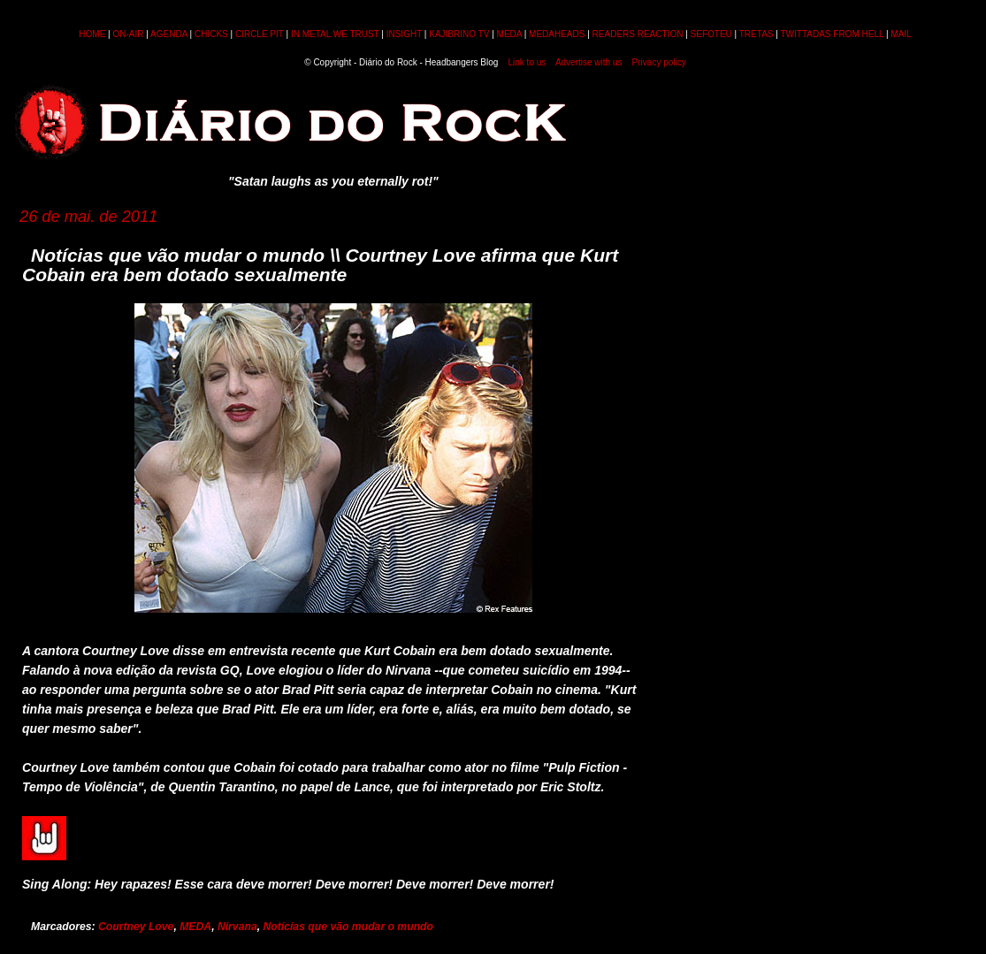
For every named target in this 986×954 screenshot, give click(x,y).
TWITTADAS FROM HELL (831, 34)
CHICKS (211, 34)
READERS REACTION (638, 34)
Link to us (527, 62)
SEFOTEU (711, 34)
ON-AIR (128, 34)
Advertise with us (589, 62)
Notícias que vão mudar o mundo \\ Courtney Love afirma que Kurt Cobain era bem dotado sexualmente (320, 265)
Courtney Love (135, 926)
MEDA (509, 34)
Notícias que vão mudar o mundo (348, 926)
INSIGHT (404, 34)
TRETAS (756, 34)
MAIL (900, 34)
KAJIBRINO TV (459, 34)
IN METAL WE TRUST (335, 34)
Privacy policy (659, 62)
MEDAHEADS (557, 34)
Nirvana (237, 926)
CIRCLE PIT (259, 34)
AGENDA (168, 34)
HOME (92, 34)
